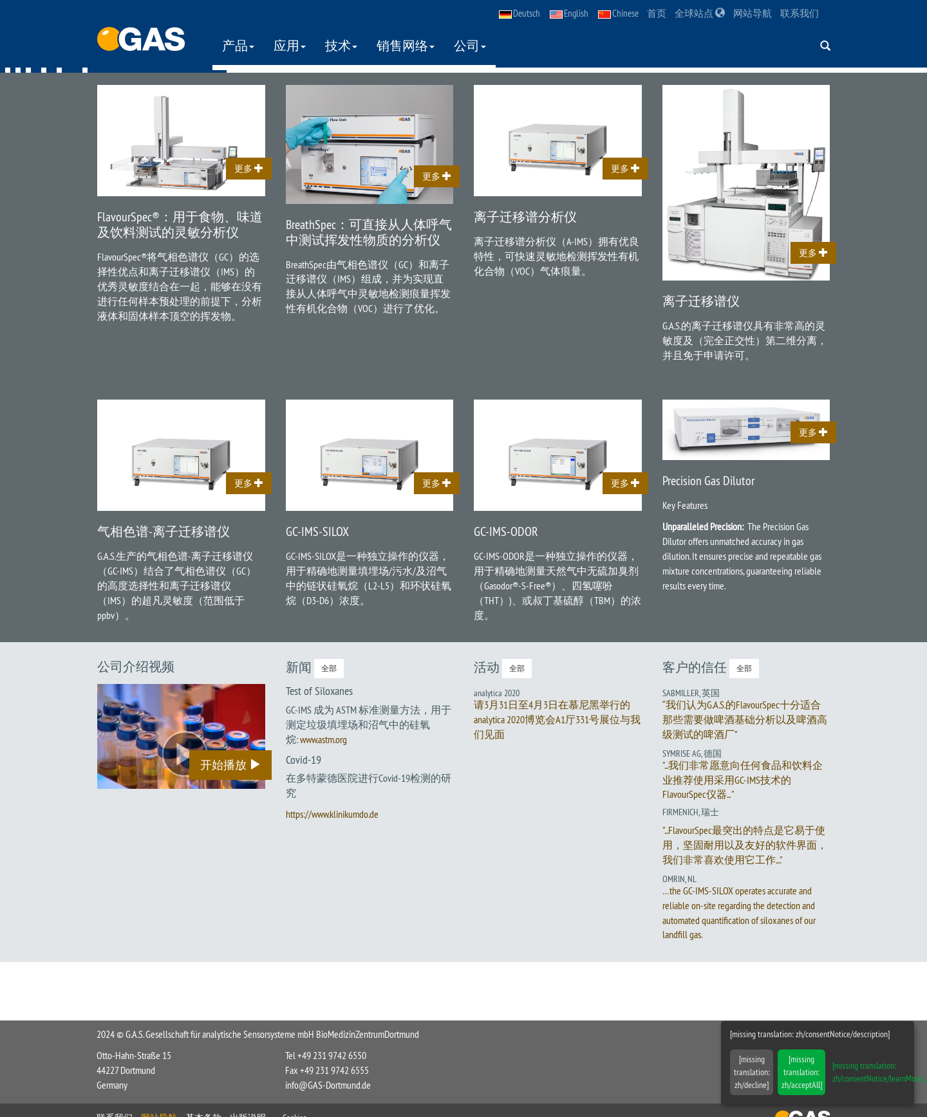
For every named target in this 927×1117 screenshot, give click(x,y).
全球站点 (700, 13)
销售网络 (406, 45)
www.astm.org (323, 739)
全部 (329, 669)
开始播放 (230, 765)
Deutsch (519, 13)
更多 (248, 169)
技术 (342, 45)
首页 (656, 13)
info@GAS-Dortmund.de (328, 1084)
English (569, 13)
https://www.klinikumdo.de (332, 814)
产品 (239, 45)
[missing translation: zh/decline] (752, 1072)
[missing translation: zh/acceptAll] (802, 1072)
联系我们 (799, 13)
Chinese (618, 13)
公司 (470, 45)
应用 (290, 45)
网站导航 (752, 13)
